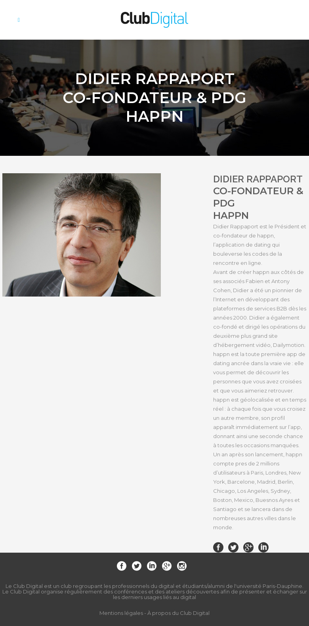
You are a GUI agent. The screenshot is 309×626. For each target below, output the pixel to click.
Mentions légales (121, 613)
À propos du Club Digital (178, 613)
